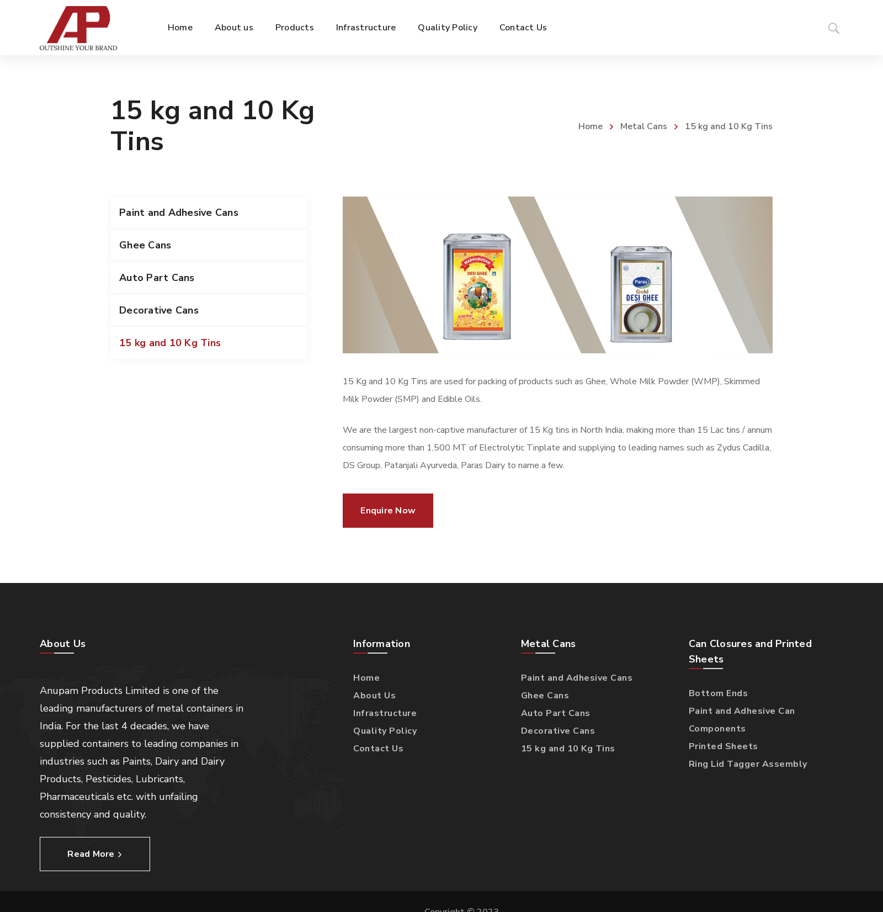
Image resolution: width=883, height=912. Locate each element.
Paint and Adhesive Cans (178, 212)
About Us (374, 696)
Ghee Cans (145, 245)
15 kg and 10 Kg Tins (170, 342)
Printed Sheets (723, 746)
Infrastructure (385, 713)
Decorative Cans (159, 310)
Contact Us (378, 749)
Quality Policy (385, 731)
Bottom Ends (718, 693)
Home (590, 126)
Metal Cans (643, 126)
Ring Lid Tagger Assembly (748, 764)
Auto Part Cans (157, 277)
